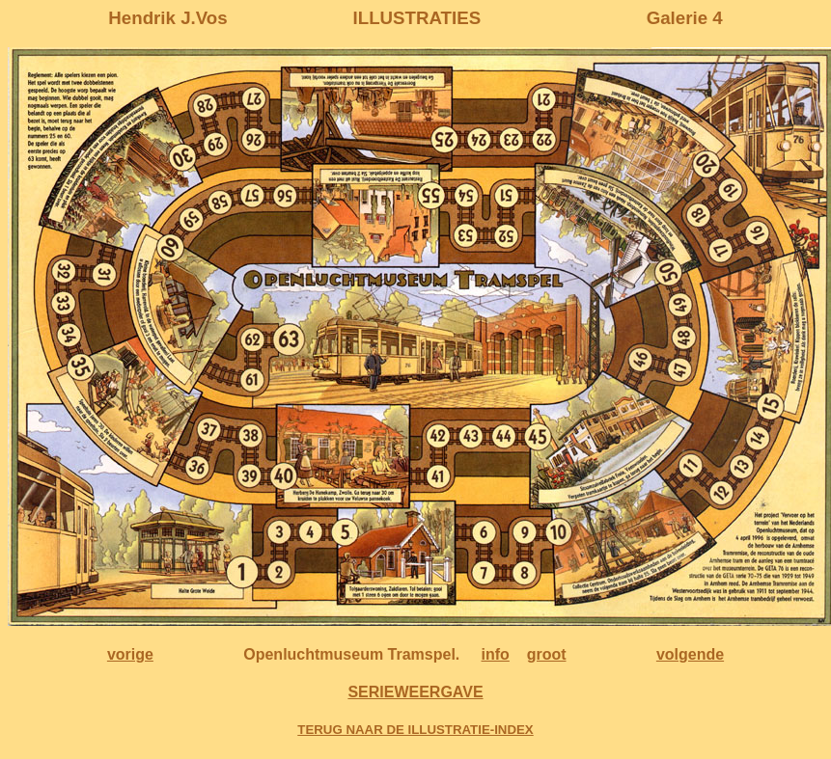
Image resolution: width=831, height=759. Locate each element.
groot (547, 654)
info (496, 654)
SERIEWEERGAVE (415, 692)
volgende (690, 654)
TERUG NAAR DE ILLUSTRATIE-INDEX (415, 729)
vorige (130, 654)
